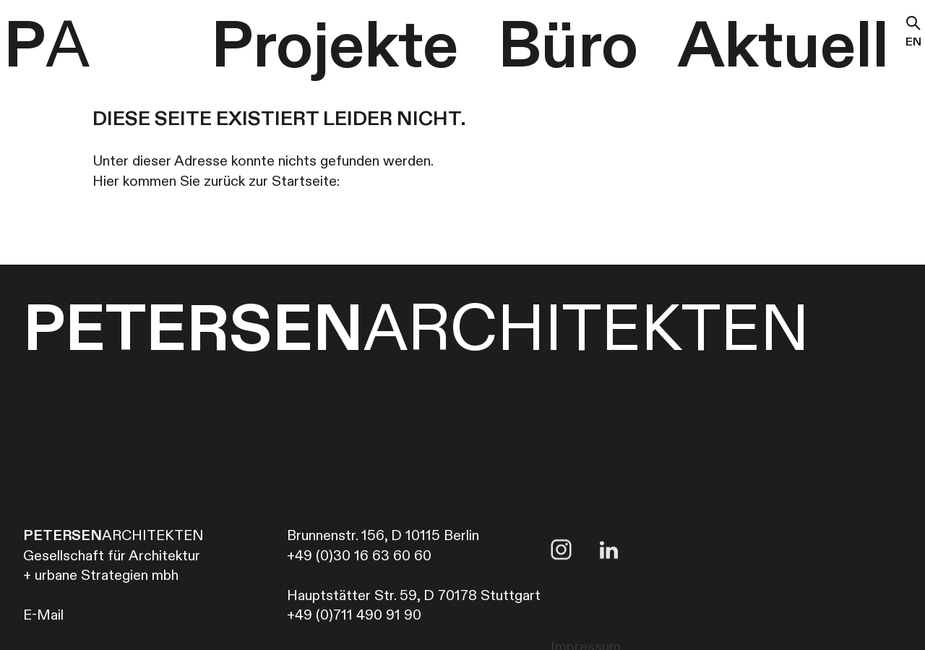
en (913, 44)
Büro (568, 48)
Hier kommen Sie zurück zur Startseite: (216, 182)
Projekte (334, 48)
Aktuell (783, 48)
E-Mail (43, 616)
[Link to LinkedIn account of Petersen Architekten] (608, 577)
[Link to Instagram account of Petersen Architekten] (561, 577)
